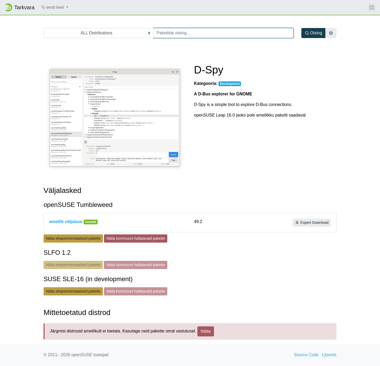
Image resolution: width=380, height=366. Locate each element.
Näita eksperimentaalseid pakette (73, 238)
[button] (55, 7)
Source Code (306, 355)
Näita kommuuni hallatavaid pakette (135, 238)
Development (230, 84)
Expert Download (312, 222)
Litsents (329, 355)
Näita (206, 331)
